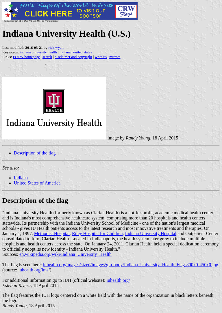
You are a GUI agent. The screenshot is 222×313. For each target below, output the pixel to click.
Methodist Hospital (52, 233)
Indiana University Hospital (150, 233)
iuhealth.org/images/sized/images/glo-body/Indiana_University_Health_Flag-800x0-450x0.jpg (130, 264)
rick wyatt (56, 47)
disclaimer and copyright (73, 57)
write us (101, 57)
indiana (65, 52)
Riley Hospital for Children (97, 233)
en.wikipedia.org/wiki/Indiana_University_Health (65, 254)
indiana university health (38, 52)
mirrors (114, 57)
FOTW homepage (26, 57)
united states (82, 52)
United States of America (37, 182)
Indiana (21, 177)
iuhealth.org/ (118, 280)
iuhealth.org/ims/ (34, 269)
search (47, 57)
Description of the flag (35, 152)
